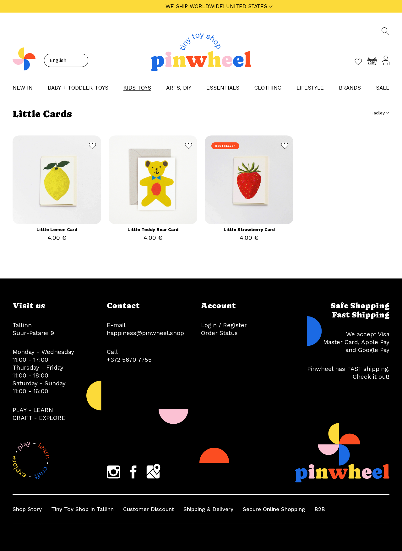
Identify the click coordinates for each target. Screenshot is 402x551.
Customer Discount (148, 509)
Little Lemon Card (56, 229)
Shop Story (27, 509)
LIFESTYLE (310, 88)
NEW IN (23, 88)
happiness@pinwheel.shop (145, 333)
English (58, 60)
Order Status (219, 333)
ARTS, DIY (178, 88)
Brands (350, 88)
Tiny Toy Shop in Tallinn (82, 509)
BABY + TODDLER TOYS (78, 88)
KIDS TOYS (137, 88)
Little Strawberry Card (249, 229)
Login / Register (224, 325)
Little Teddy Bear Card (153, 229)
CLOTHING (267, 88)
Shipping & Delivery (208, 509)
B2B (319, 509)
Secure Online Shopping (274, 509)
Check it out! (371, 376)
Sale (382, 88)
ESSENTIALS (222, 88)
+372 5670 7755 (129, 359)
